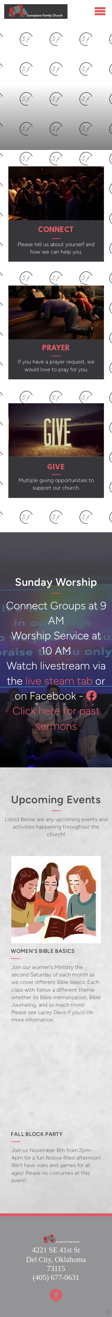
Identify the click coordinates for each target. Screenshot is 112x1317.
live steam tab (59, 680)
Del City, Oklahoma (56, 1259)
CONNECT (56, 230)
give (56, 466)
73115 (56, 1268)
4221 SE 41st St (56, 1250)
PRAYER (56, 348)
